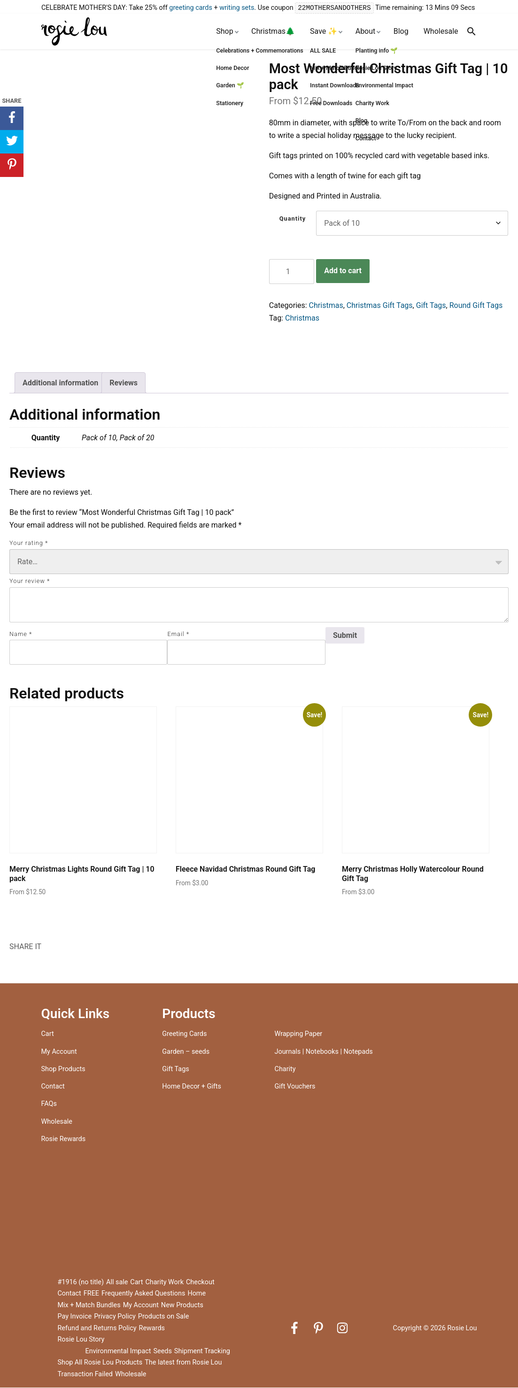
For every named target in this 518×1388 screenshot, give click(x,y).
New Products (182, 1306)
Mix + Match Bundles (89, 1306)
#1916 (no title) (81, 1283)
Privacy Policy (115, 1317)
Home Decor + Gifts (191, 1087)
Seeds (162, 1352)
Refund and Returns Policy (97, 1329)
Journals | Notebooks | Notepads (324, 1052)
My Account (59, 1052)
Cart (47, 1034)
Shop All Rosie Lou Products (100, 1363)
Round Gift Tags (476, 305)
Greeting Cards (184, 1034)
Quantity (292, 218)
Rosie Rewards (63, 1139)
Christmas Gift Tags (380, 305)
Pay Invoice (75, 1317)
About (366, 31)
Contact (53, 1087)
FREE (91, 1294)
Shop (224, 31)
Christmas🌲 (273, 31)
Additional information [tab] (60, 383)
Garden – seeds (185, 1052)
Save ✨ (323, 31)
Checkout (200, 1283)
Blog (401, 31)
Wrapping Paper (299, 1034)
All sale (117, 1283)
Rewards (152, 1329)
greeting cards (190, 8)
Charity (285, 1070)
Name (20, 634)
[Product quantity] (291, 272)
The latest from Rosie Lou (183, 1363)
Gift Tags (431, 305)
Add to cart (343, 271)
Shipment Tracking (202, 1352)
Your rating (28, 543)
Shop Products (63, 1070)
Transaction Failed (85, 1375)
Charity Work (164, 1283)
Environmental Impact (118, 1352)
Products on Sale (163, 1317)
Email (178, 634)
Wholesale (441, 31)
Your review (29, 581)
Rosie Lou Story (81, 1340)
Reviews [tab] (123, 383)
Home (196, 1294)
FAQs (49, 1104)
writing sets (236, 8)
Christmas (326, 305)
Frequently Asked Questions (143, 1294)
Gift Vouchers (295, 1087)
